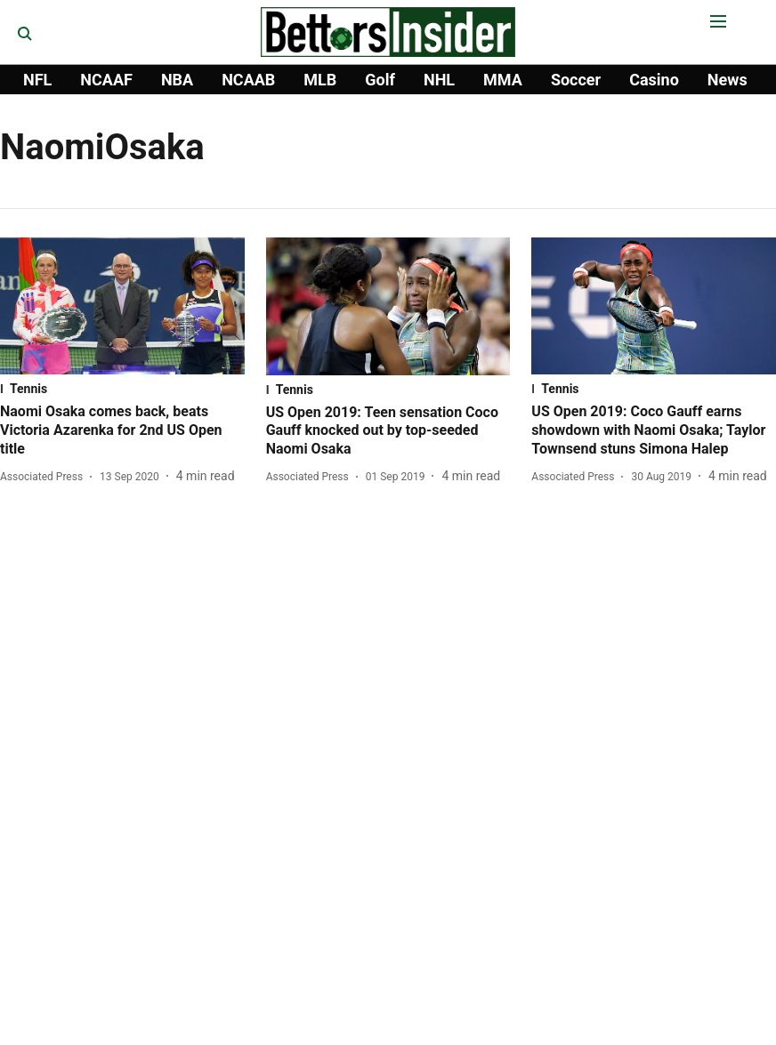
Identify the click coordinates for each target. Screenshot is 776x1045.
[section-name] (122, 389)
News (727, 79)
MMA (502, 79)
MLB (319, 79)
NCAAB (248, 79)
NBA (177, 79)
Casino (654, 79)
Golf (380, 79)
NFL (37, 79)
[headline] (122, 430)
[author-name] (45, 477)
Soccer (576, 79)
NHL (439, 79)
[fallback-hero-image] (122, 305)
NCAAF (106, 79)
